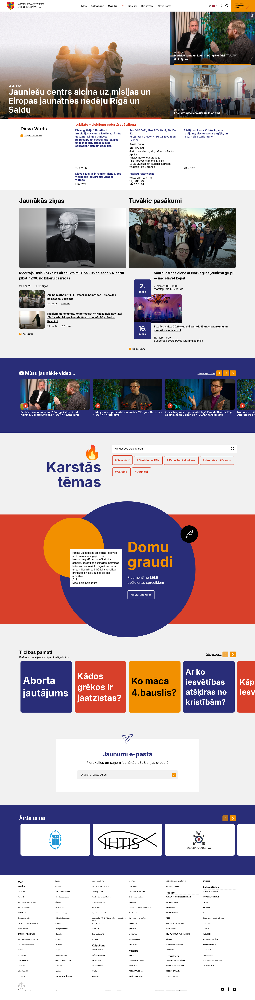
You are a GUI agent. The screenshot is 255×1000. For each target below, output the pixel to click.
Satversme (22, 966)
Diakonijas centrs (98, 892)
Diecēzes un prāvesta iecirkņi (28, 923)
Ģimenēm (132, 929)
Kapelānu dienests (135, 913)
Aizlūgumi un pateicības (137, 918)
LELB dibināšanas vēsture (176, 881)
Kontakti (95, 939)
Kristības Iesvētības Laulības (242, 6)
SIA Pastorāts (96, 907)
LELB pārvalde (23, 960)
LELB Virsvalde (23, 971)
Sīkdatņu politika (170, 990)
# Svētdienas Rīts (148, 460)
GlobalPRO (108, 990)
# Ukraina (121, 471)
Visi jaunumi (207, 913)
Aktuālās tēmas (172, 886)
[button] (221, 5)
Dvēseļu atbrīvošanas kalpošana (140, 907)
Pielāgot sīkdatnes (181, 990)
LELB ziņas (15, 85)
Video (168, 918)
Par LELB (21, 897)
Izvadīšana (133, 886)
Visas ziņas (27, 334)
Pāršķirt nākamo (141, 594)
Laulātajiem (133, 934)
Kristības (95, 971)
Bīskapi (20, 950)
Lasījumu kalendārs (33, 135)
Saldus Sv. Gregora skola (100, 886)
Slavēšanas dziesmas (174, 944)
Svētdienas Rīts (172, 913)
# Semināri (122, 460)
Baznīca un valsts (24, 907)
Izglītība (58, 939)
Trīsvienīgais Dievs (136, 960)
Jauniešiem (96, 960)
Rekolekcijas (134, 939)
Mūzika (169, 939)
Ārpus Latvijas (23, 929)
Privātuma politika (159, 990)
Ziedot (205, 902)
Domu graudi (171, 929)
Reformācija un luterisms (27, 902)
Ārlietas (58, 902)
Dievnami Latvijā (98, 934)
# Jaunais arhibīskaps (217, 460)
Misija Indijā (134, 944)
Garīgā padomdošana (136, 897)
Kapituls (58, 886)
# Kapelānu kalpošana (181, 460)
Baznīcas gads (172, 902)
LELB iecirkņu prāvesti (26, 944)
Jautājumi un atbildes (175, 923)
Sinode (57, 881)
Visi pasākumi (138, 349)
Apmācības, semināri (211, 897)
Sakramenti (133, 966)
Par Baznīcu (22, 892)
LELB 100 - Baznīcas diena (213, 960)
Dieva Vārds (170, 907)
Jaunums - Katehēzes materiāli (178, 897)
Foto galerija (208, 966)
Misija (58, 950)
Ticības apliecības (136, 971)
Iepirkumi (206, 881)
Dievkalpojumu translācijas (178, 934)
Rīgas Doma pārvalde (99, 913)
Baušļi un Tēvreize (136, 976)
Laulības (132, 881)
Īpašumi (58, 971)
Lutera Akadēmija (98, 881)
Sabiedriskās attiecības (63, 918)
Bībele (131, 955)
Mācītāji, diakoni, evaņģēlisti (28, 939)
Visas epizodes (206, 373)
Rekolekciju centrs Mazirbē (101, 897)
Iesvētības (95, 976)
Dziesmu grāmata (173, 971)
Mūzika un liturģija (62, 913)
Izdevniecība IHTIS (98, 902)
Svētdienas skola (61, 955)
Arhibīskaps (22, 955)
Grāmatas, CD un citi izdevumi (213, 918)
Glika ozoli (207, 950)
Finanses (59, 966)
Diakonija (59, 934)
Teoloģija (58, 923)
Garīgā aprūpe (60, 907)
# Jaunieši (141, 471)
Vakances (207, 934)
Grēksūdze (132, 902)
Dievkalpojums (98, 950)
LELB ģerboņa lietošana (175, 960)
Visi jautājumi (213, 654)
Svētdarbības (97, 966)
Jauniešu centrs (97, 923)
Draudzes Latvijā (24, 918)
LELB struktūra (23, 976)
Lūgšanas (170, 950)
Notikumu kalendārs (211, 892)
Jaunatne (59, 944)
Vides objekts (208, 955)
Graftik (119, 990)
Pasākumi (65, 303)
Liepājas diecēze (172, 976)
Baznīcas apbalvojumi (175, 966)
